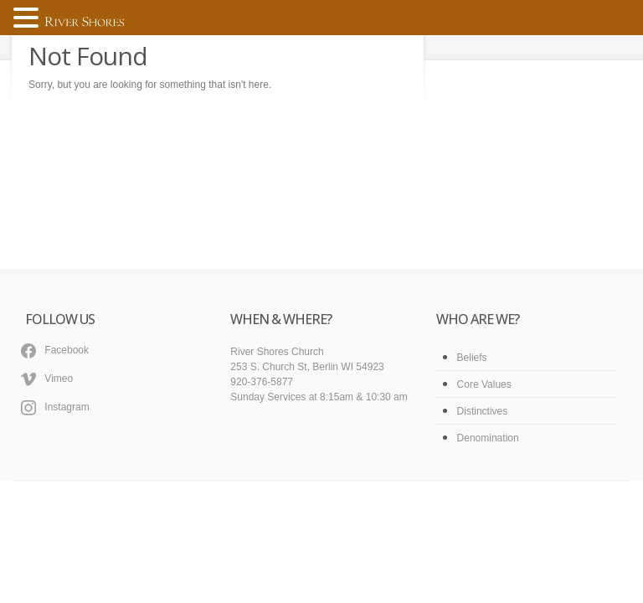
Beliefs (472, 357)
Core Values (484, 384)
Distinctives (482, 411)
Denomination (488, 438)
